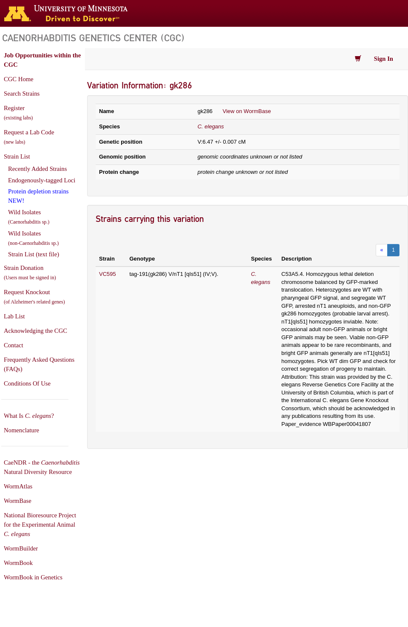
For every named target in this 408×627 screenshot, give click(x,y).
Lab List (14, 316)
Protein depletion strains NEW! (38, 196)
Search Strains (22, 93)
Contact (13, 345)
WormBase (17, 500)
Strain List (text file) (33, 254)
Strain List (17, 156)
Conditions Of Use (27, 383)
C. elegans (211, 126)
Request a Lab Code (29, 137)
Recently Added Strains (37, 168)
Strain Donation (30, 272)
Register (18, 113)
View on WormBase (247, 111)
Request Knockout (34, 297)
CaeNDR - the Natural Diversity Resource (41, 467)
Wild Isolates (28, 217)
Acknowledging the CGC (35, 330)
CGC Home (19, 79)
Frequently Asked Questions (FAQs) (39, 364)
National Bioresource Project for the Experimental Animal (40, 524)
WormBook (18, 562)
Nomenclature (21, 430)
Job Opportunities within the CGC (42, 60)
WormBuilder (21, 548)
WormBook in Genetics (33, 577)
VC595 (107, 274)
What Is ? (29, 415)
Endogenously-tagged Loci (41, 180)
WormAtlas (18, 486)
